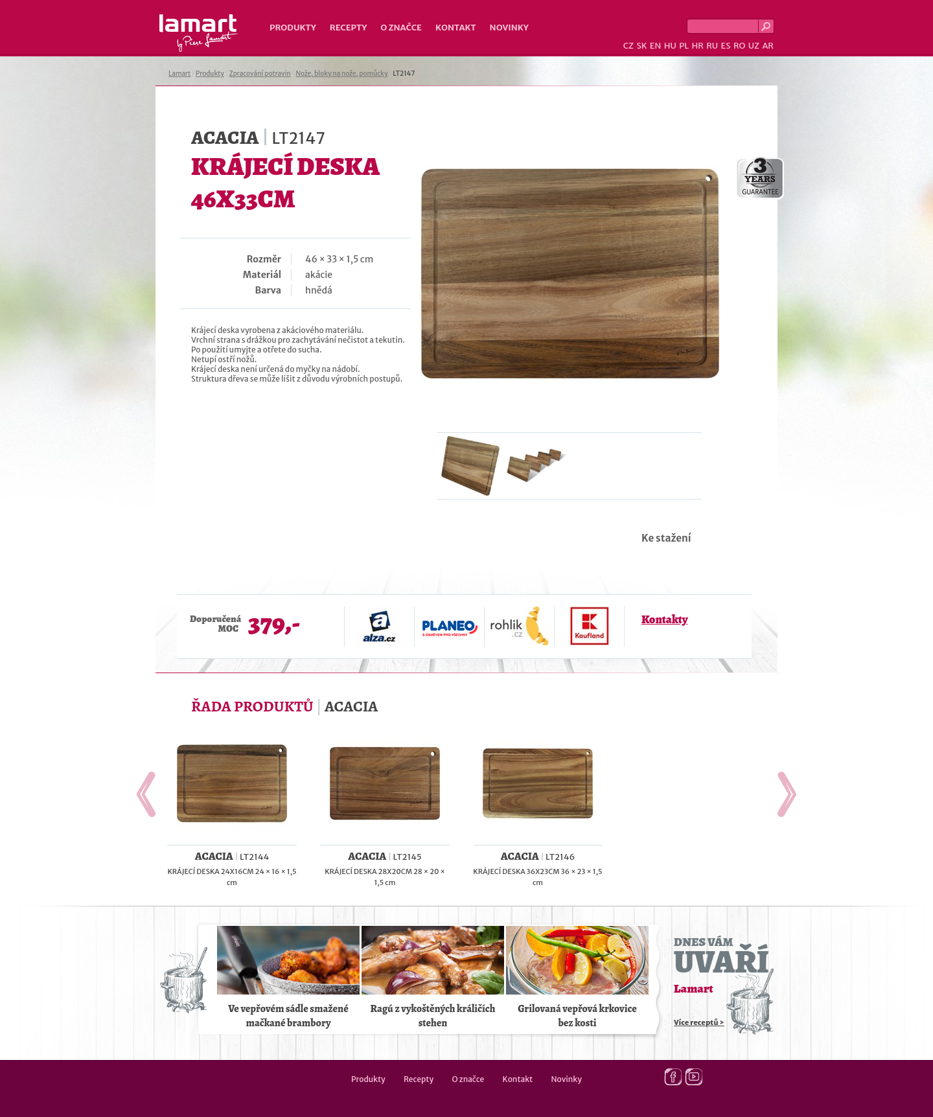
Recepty (348, 27)
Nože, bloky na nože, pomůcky (341, 73)
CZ (628, 45)
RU (712, 45)
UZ (753, 45)
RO (739, 45)
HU (670, 45)
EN (656, 45)
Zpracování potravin (260, 73)
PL (684, 45)
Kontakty (664, 619)
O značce (401, 27)
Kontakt (455, 27)
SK (641, 45)
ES (726, 45)
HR (697, 45)
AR (768, 45)
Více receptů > (699, 1022)
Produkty (293, 27)
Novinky (509, 27)
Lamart (198, 33)
